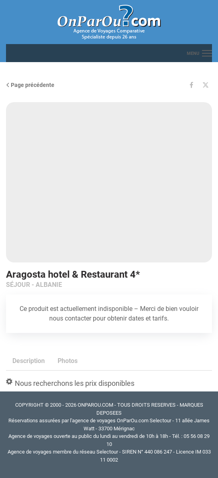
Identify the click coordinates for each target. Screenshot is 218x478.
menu (193, 53)
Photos (68, 361)
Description (28, 361)
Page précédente (30, 85)
